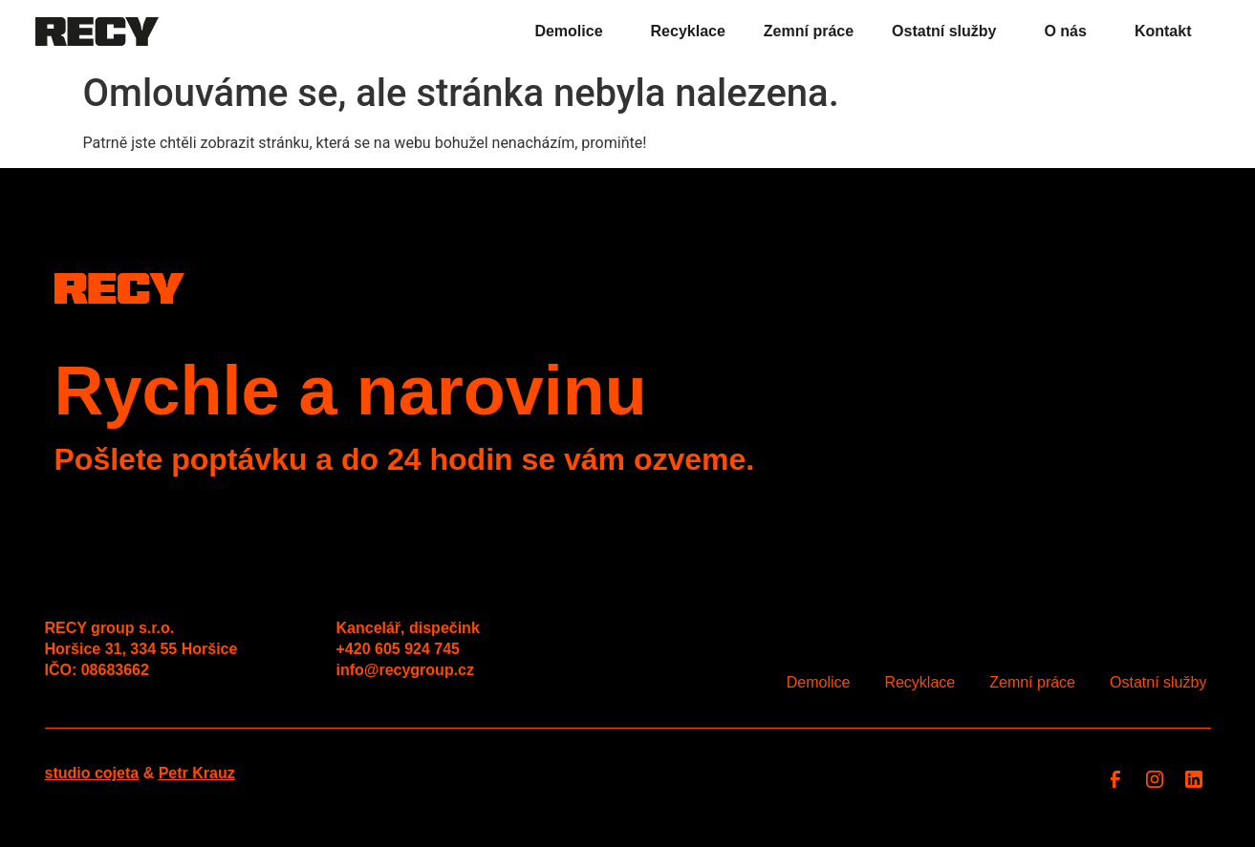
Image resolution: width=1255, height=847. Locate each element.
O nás (1069, 31)
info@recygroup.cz (405, 670)
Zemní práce (809, 31)
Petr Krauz (197, 773)
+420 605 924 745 (398, 649)
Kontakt (1163, 31)
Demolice (573, 31)
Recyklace (688, 31)
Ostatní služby (949, 31)
